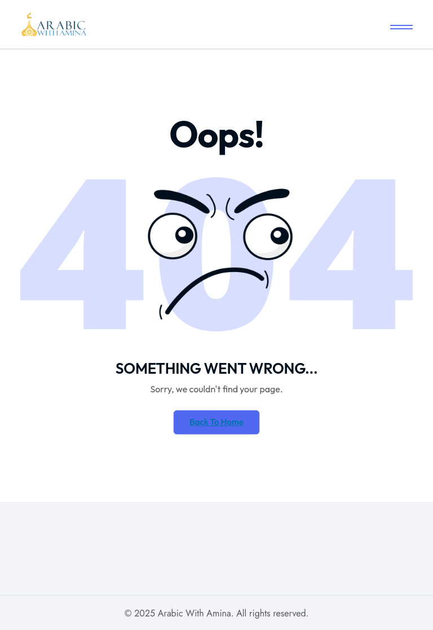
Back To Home (216, 422)
